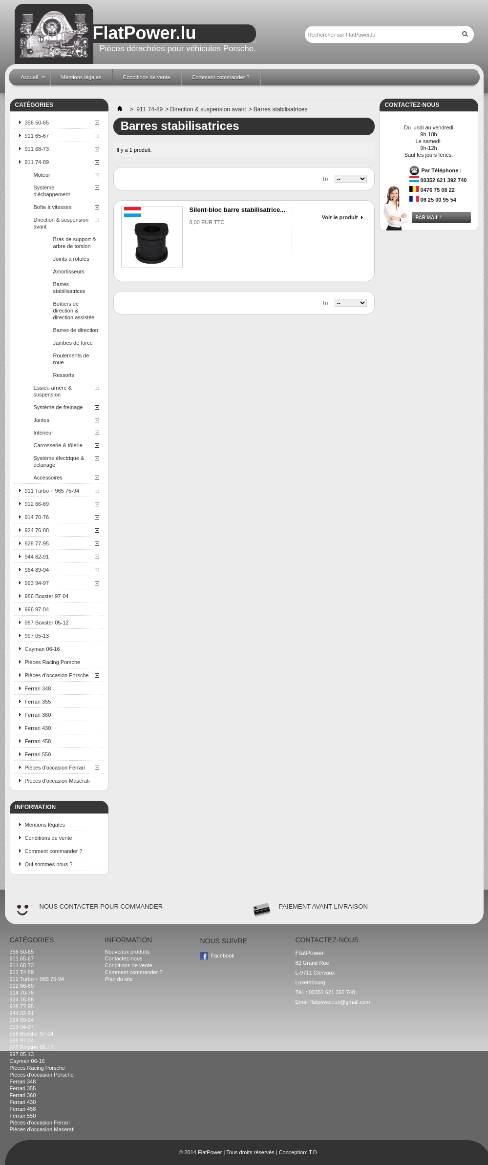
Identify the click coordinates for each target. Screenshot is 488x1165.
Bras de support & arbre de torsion (74, 242)
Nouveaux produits (127, 952)
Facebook (222, 955)
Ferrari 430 (38, 728)
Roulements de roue (71, 359)
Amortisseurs (69, 271)
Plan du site (119, 979)
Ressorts (63, 375)
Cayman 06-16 (42, 649)
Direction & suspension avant (61, 223)
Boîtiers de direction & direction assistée (74, 310)
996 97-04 (37, 609)
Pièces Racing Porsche (53, 662)
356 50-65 (37, 122)
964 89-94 (37, 570)
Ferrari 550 (38, 754)
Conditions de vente (48, 838)
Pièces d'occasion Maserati (57, 781)
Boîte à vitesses (53, 207)
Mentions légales (45, 825)
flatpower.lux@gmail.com (340, 1002)
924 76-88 (37, 530)
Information (35, 807)
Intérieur (43, 433)
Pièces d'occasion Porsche (57, 675)
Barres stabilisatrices (69, 287)
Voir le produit (340, 217)
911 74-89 (37, 162)
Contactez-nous (124, 958)
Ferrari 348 (38, 688)
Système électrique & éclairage (59, 461)
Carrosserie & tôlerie (58, 445)
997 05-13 (37, 636)
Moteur (42, 175)
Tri (325, 179)
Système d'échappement (52, 191)
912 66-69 (37, 504)
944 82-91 (37, 557)
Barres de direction (75, 330)
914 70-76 (37, 517)
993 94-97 (37, 583)
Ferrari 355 (38, 702)
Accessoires (48, 477)
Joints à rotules (71, 259)
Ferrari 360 (38, 715)
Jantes (41, 420)
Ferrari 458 (38, 741)
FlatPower (210, 1152)
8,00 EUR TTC (207, 222)
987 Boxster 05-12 (47, 622)
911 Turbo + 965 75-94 (52, 491)
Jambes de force (73, 343)
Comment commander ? (54, 851)
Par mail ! (429, 217)
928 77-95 (37, 543)
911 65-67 (37, 136)
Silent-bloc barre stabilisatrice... (238, 209)
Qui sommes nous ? (49, 864)
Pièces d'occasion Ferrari (55, 767)
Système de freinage (58, 407)
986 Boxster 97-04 (47, 596)
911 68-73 (37, 149)
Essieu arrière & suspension (53, 391)
